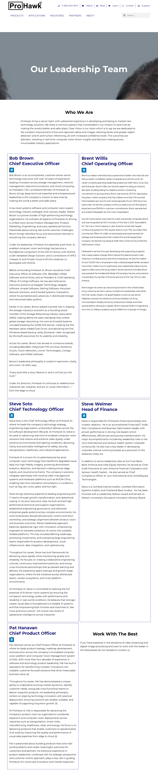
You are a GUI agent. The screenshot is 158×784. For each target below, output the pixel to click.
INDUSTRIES (57, 15)
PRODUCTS (17, 15)
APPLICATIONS (37, 15)
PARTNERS (75, 15)
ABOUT (90, 15)
